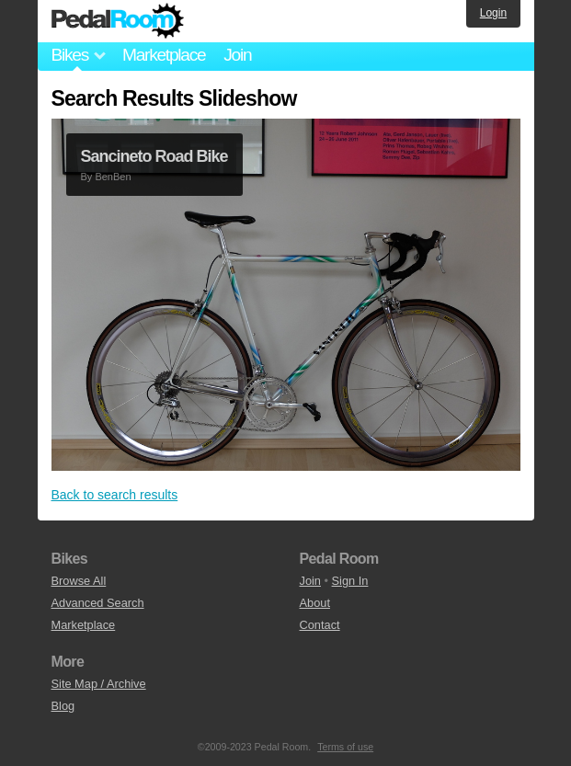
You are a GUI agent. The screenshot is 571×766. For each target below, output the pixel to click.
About (315, 603)
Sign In (350, 581)
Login (493, 12)
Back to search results (114, 494)
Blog (63, 706)
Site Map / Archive (98, 684)
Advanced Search (97, 603)
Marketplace (163, 54)
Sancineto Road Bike (154, 156)
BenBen (113, 176)
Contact (320, 625)
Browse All (79, 581)
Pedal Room (117, 21)
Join (237, 54)
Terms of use (345, 746)
